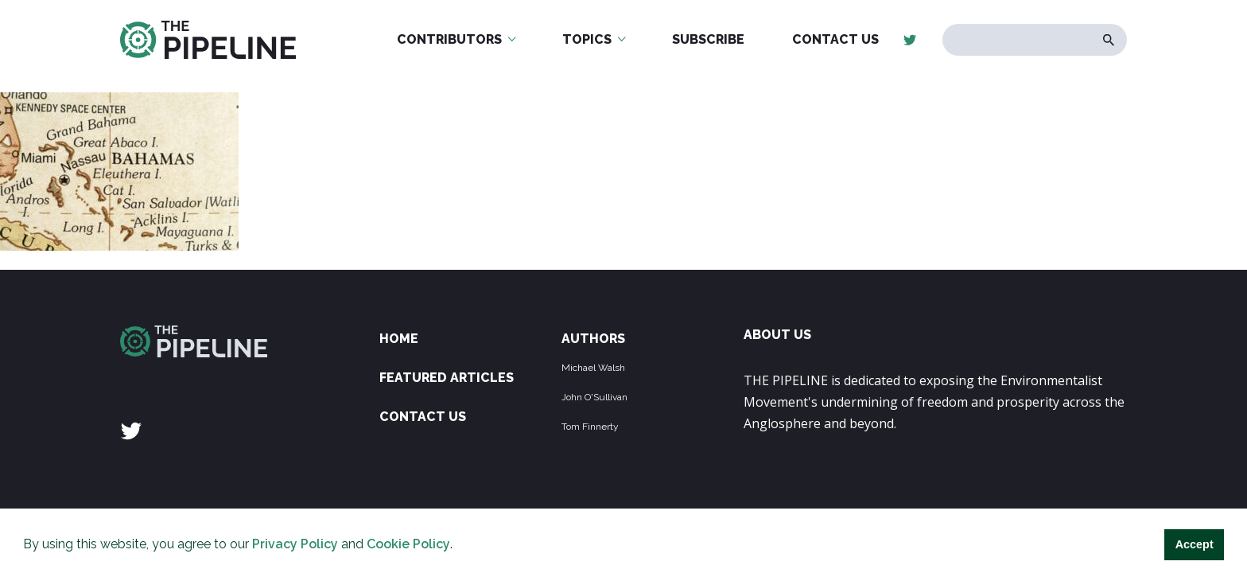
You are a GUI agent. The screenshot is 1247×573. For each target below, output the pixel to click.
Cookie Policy (408, 544)
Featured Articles (446, 377)
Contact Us (835, 39)
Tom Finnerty (590, 426)
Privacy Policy (295, 544)
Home (398, 338)
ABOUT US (777, 334)
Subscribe (708, 39)
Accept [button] (1194, 544)
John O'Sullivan (594, 397)
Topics (587, 39)
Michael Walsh (593, 367)
